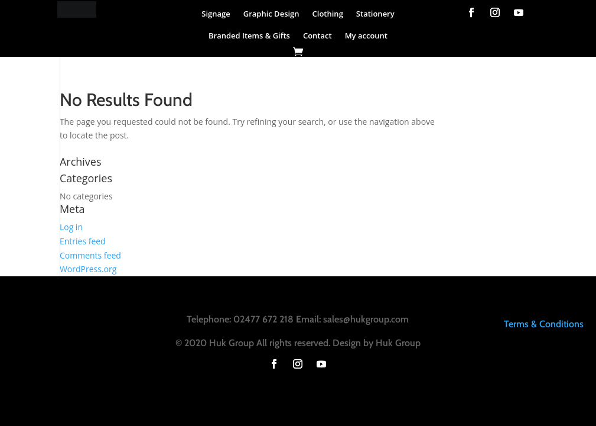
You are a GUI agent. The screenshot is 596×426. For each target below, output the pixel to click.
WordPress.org (88, 269)
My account (366, 35)
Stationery (375, 13)
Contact (317, 35)
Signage (215, 13)
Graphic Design (271, 13)
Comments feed (90, 255)
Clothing (327, 13)
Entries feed (83, 241)
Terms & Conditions (544, 324)
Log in (71, 227)
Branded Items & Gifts (249, 35)
